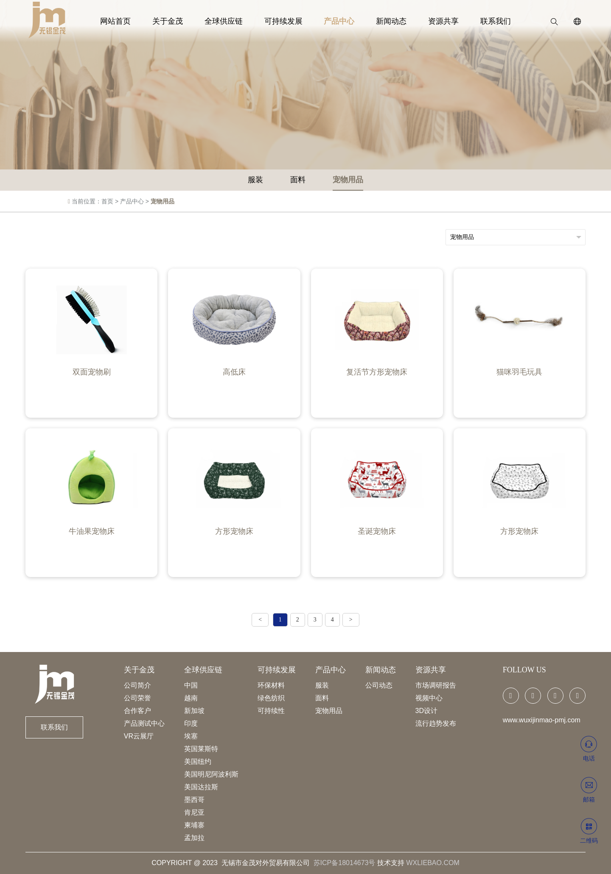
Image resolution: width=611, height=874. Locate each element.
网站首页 (132, 21)
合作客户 (137, 710)
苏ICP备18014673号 (345, 862)
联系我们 (479, 21)
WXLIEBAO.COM (432, 862)
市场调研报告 (435, 685)
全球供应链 (230, 21)
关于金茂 (179, 21)
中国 (191, 685)
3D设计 (426, 710)
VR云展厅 (139, 736)
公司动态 (378, 685)
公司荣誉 (137, 698)
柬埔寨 (194, 825)
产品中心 (337, 21)
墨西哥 (194, 799)
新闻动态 (384, 21)
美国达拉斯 (201, 787)
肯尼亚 (194, 812)
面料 (298, 182)
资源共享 (431, 21)
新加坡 (194, 710)
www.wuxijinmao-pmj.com (541, 720)
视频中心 (429, 698)
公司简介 (137, 685)
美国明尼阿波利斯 (211, 774)
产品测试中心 (144, 723)
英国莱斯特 (201, 748)
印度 (191, 723)
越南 (191, 698)
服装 (255, 182)
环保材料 (271, 685)
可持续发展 (285, 21)
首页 (107, 203)
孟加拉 (194, 837)
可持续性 (271, 710)
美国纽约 (197, 761)
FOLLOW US (524, 670)
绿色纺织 (271, 698)
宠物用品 (348, 182)
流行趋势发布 (435, 723)
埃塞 (191, 736)
